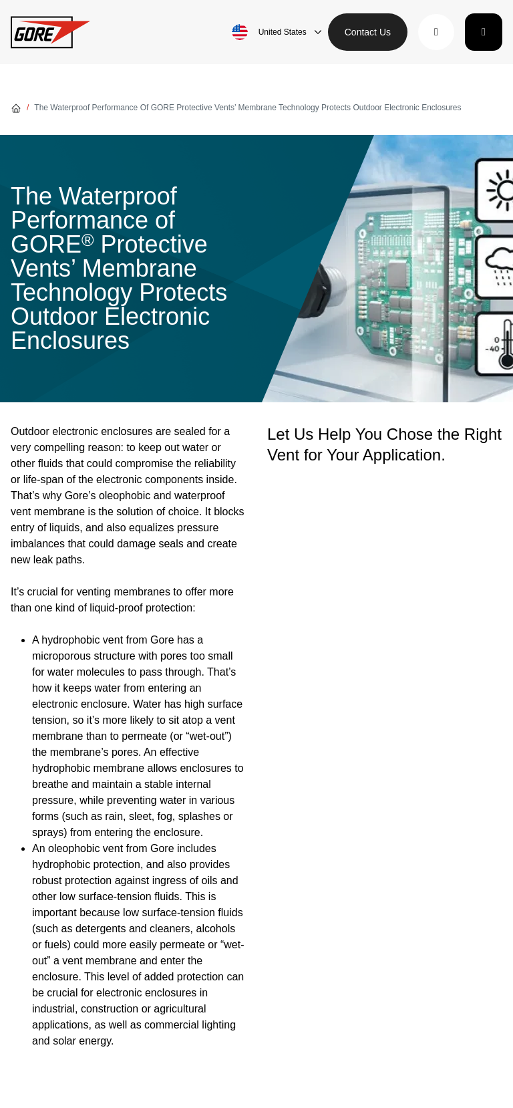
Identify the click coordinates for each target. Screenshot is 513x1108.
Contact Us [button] (368, 32)
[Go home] (16, 107)
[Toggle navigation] (483, 32)
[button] (436, 32)
